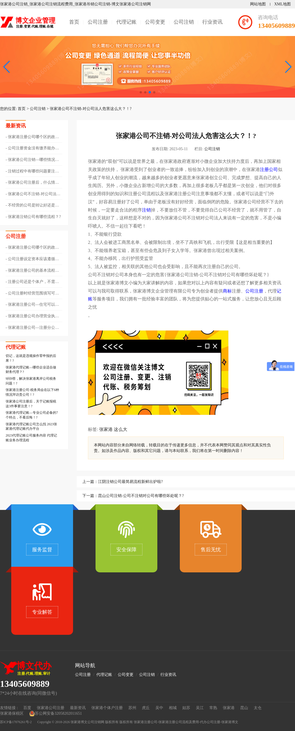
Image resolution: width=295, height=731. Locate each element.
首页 (74, 22)
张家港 (106, 429)
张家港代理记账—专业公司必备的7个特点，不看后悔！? (32, 415)
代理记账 (126, 22)
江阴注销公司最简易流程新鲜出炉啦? (130, 482)
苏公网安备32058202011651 (55, 713)
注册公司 (269, 169)
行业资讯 (212, 22)
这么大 (120, 429)
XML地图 (282, 4)
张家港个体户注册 (107, 708)
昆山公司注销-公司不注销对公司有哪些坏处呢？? (141, 496)
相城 (173, 708)
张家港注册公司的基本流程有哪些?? (32, 270)
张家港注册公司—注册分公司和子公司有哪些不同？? (32, 327)
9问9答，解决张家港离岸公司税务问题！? (31, 381)
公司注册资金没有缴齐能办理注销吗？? (32, 148)
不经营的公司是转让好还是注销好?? (32, 205)
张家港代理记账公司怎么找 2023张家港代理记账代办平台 (31, 426)
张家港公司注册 (50, 708)
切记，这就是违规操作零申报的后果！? (31, 358)
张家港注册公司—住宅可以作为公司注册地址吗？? (32, 304)
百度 (27, 708)
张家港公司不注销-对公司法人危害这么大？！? (90, 109)
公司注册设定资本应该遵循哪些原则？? (32, 259)
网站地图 (258, 4)
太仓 (258, 708)
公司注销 (184, 22)
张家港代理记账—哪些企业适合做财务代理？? (31, 369)
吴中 (159, 708)
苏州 (132, 708)
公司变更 (155, 22)
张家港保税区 (12, 713)
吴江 (200, 708)
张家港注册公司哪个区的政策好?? (32, 137)
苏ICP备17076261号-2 (16, 722)
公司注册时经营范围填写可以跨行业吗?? (32, 293)
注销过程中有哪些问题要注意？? (30, 171)
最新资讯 (78, 708)
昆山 (244, 708)
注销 (146, 210)
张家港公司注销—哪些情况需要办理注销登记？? (32, 160)
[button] (288, 67)
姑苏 (186, 708)
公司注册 (98, 22)
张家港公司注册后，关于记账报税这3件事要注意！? (31, 403)
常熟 (213, 708)
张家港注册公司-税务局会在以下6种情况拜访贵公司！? (32, 392)
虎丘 (146, 708)
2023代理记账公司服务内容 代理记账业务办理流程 (31, 437)
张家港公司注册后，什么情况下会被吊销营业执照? (32, 182)
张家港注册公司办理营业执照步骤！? (32, 316)
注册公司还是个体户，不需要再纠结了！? (32, 282)
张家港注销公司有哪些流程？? (34, 217)
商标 (227, 291)
